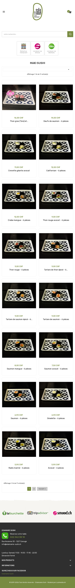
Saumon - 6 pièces (19, 418)
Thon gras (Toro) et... (19, 121)
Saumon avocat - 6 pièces (56, 369)
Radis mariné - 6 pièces (19, 468)
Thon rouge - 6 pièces (19, 270)
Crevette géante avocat (19, 170)
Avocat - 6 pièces (56, 468)
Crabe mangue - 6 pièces (19, 220)
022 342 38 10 (17, 537)
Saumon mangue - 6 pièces (19, 369)
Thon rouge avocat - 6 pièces (56, 220)
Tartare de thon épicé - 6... (56, 270)
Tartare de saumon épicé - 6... (19, 319)
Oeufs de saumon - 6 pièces (55, 121)
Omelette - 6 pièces (56, 418)
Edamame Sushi (8, 574)
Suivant (42, 489)
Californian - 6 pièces (56, 170)
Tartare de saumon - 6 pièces (56, 319)
